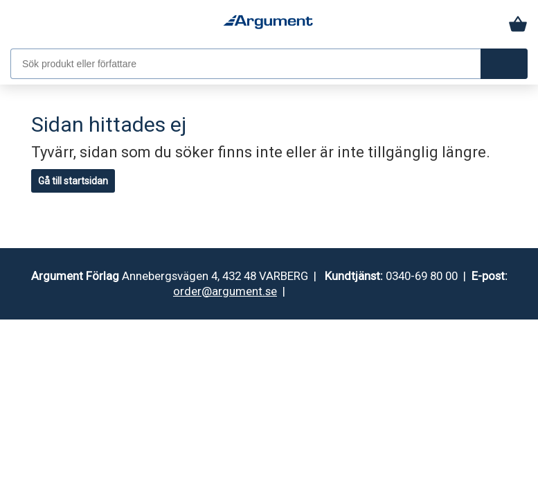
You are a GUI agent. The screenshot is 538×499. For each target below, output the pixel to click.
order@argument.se (225, 291)
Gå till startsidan (73, 180)
